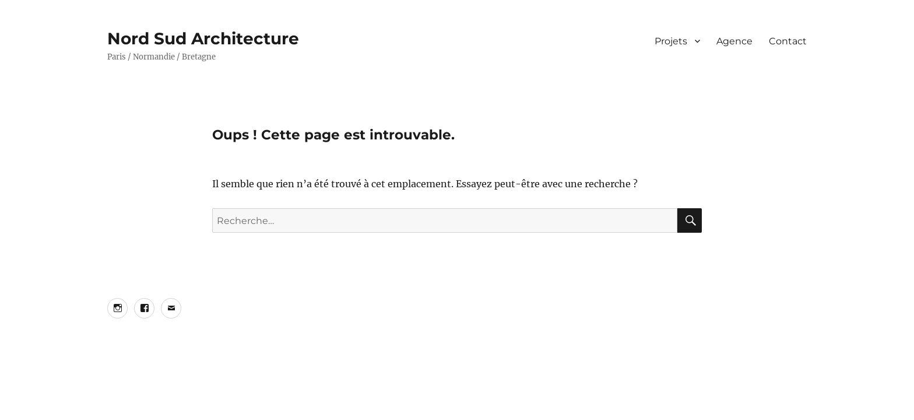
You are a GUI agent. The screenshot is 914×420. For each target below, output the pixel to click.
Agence (734, 41)
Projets (671, 41)
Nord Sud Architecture (203, 38)
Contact (788, 41)
